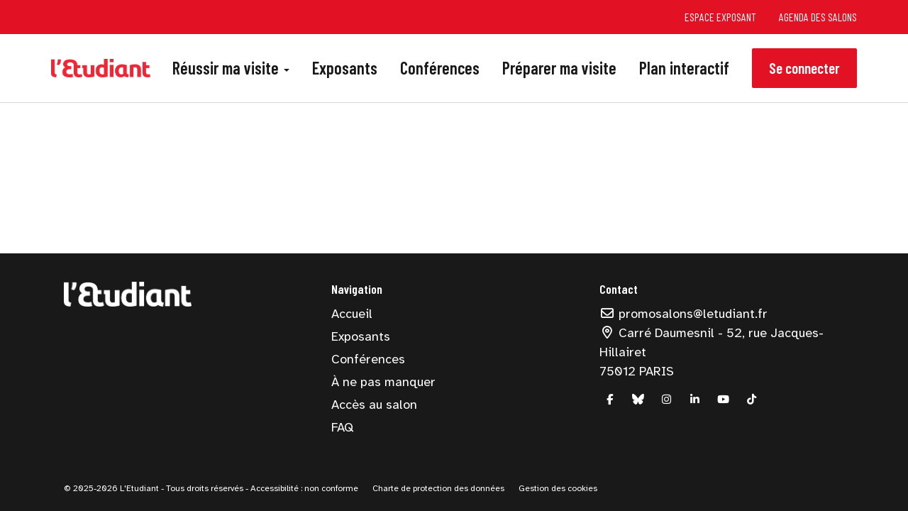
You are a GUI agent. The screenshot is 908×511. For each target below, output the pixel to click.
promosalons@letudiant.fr (683, 314)
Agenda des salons (818, 16)
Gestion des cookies (558, 488)
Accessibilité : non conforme (303, 488)
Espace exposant (720, 16)
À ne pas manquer (383, 382)
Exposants (344, 67)
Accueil (351, 314)
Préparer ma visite (559, 67)
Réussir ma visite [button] (230, 67)
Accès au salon (374, 404)
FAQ (342, 427)
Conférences (440, 67)
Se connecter (804, 68)
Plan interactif (684, 67)
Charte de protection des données (438, 488)
